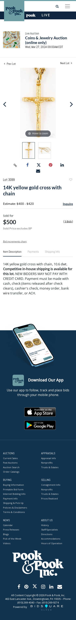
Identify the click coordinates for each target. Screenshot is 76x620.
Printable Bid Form (13, 489)
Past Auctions (10, 462)
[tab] (12, 253)
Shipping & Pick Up (13, 503)
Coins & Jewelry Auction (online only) (46, 40)
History (45, 525)
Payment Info (10, 498)
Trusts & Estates (49, 467)
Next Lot (66, 63)
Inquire (68, 204)
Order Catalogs (11, 471)
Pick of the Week (12, 538)
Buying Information (13, 485)
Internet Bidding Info (14, 494)
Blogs (6, 534)
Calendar (8, 525)
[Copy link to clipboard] (15, 165)
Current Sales (10, 458)
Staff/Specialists (49, 529)
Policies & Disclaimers (15, 507)
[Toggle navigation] (67, 6)
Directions (46, 534)
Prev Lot (10, 64)
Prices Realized (49, 498)
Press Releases (11, 529)
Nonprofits (46, 462)
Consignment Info (50, 485)
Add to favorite (70, 180)
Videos (6, 543)
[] (68, 221)
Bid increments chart (15, 241)
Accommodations (50, 538)
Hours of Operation (51, 543)
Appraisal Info (48, 458)
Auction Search (11, 467)
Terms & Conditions (14, 512)
